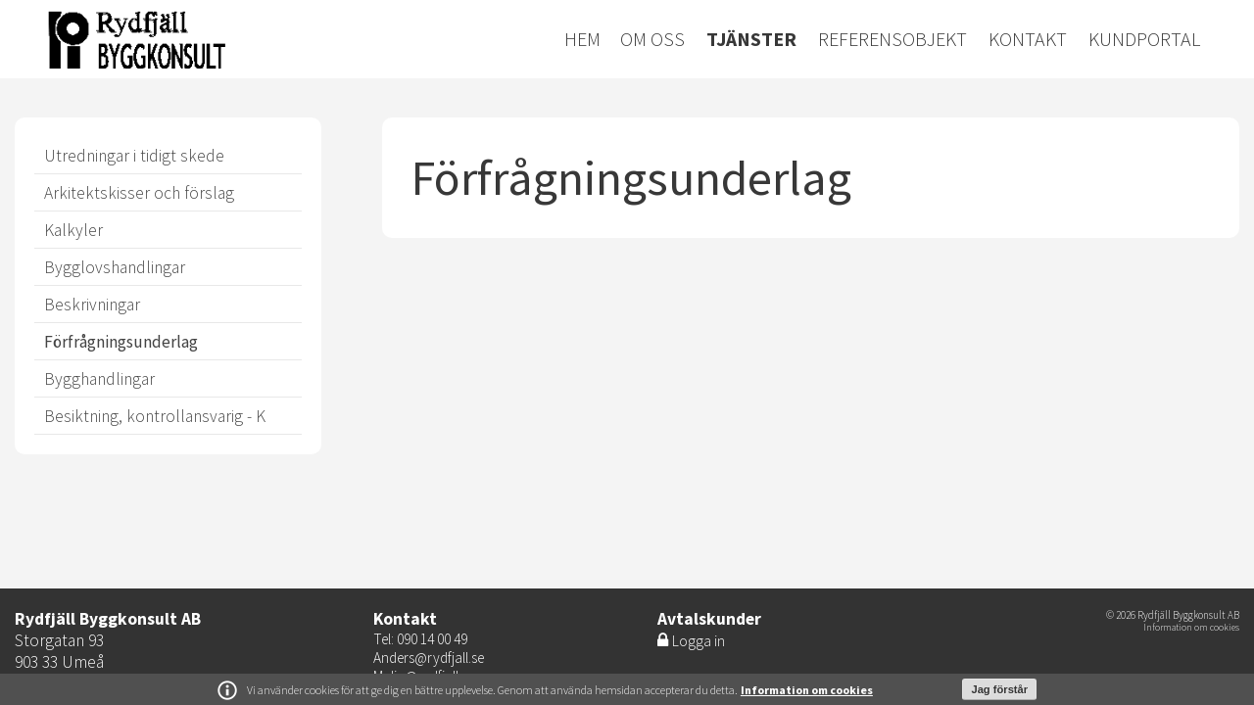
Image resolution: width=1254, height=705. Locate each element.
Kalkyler (73, 230)
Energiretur (219, 39)
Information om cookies (807, 689)
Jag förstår (999, 689)
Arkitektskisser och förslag (139, 193)
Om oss (652, 38)
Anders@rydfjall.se (428, 657)
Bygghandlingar (99, 379)
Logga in (698, 641)
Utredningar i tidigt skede (134, 155)
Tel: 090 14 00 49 (420, 639)
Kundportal (1144, 38)
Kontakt (1028, 38)
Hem (582, 38)
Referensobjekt (892, 38)
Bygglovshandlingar (114, 267)
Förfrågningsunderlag (121, 341)
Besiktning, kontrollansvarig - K (154, 416)
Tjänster (751, 38)
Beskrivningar (92, 304)
